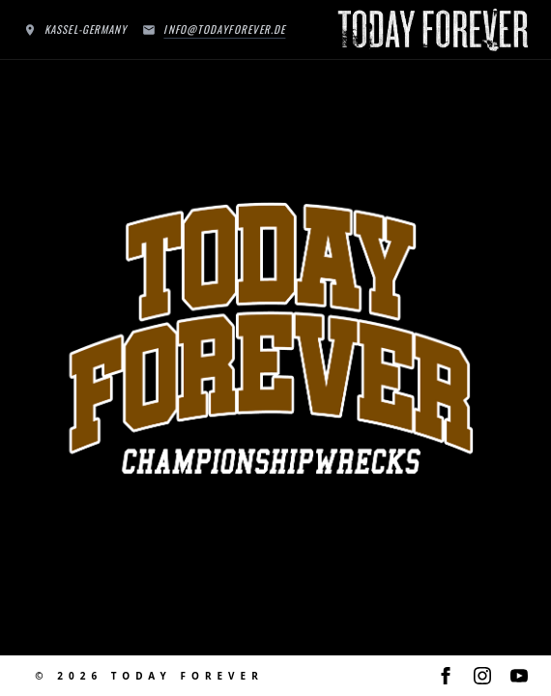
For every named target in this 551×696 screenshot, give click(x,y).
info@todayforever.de (224, 29)
